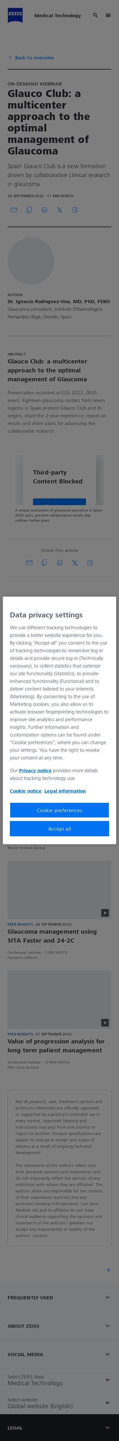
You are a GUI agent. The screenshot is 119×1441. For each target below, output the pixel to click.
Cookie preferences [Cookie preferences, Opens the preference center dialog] (59, 809)
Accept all (59, 828)
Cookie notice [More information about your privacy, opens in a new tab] (26, 790)
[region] (59, 720)
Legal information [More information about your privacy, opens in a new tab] (65, 790)
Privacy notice (35, 769)
